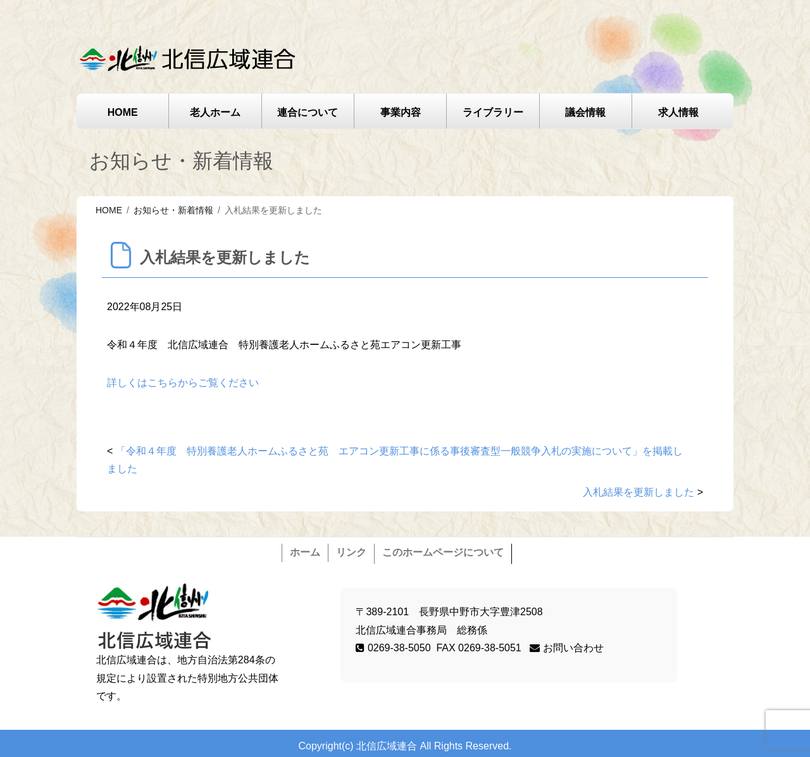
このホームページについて (443, 552)
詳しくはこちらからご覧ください (183, 382)
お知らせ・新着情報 (173, 210)
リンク (351, 552)
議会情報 (585, 112)
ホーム (305, 552)
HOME (123, 112)
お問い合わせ (566, 647)
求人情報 (678, 112)
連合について (307, 112)
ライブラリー (493, 112)
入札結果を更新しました (638, 492)
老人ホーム (215, 112)
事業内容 (400, 112)
